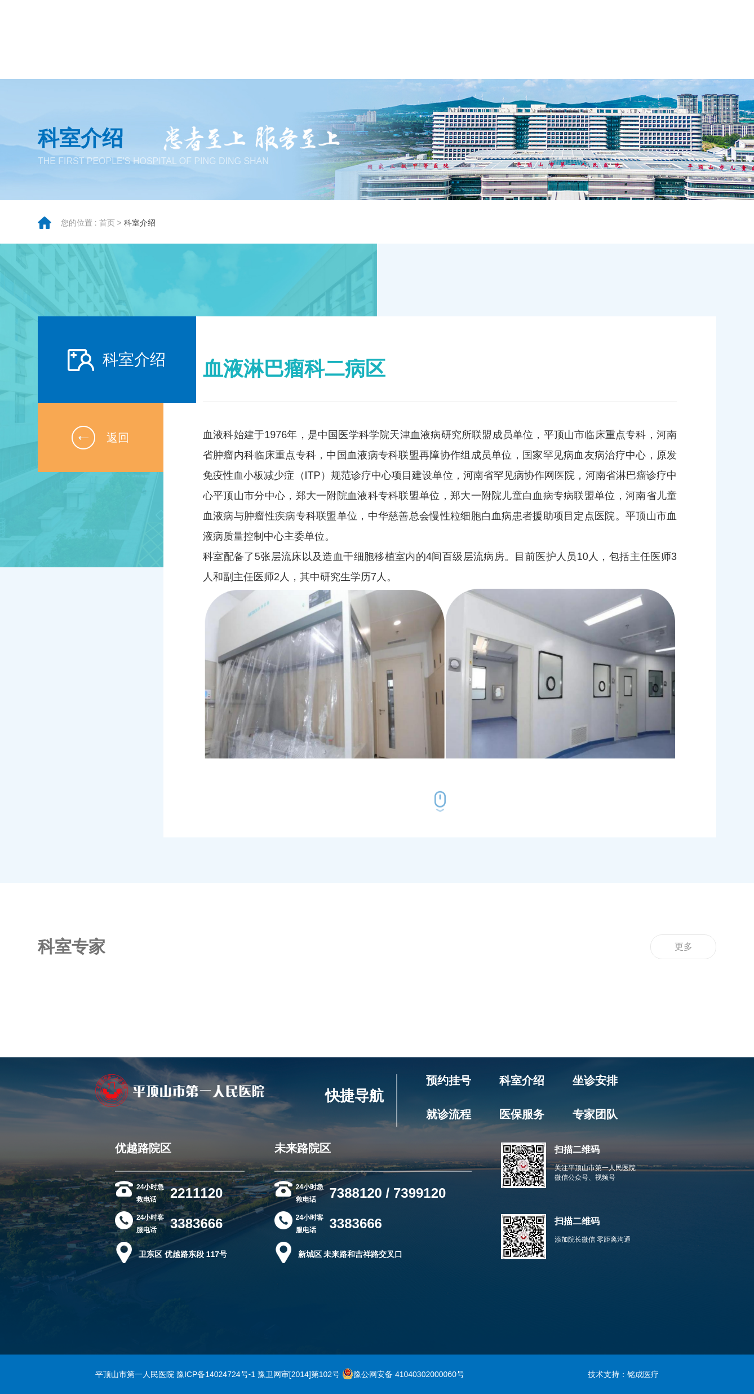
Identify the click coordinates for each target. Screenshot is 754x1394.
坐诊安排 (595, 1080)
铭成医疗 (643, 1374)
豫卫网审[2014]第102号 (299, 1374)
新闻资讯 (503, 45)
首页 (107, 229)
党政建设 (548, 45)
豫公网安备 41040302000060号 (403, 1374)
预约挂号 (448, 1080)
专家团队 (205, 45)
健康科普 (593, 45)
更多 (684, 960)
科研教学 (638, 45)
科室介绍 (140, 229)
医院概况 (115, 45)
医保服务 (521, 1114)
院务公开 (250, 45)
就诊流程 (448, 1114)
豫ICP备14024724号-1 (215, 1374)
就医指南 (160, 45)
